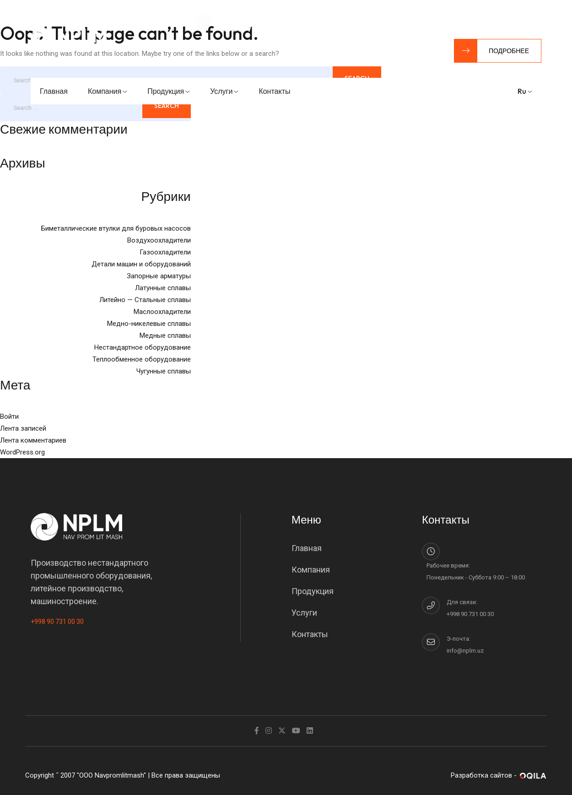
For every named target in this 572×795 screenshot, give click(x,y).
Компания (107, 91)
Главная (54, 91)
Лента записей (23, 428)
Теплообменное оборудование (141, 359)
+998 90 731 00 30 (57, 621)
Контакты (274, 91)
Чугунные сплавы (163, 371)
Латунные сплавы (163, 288)
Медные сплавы (165, 335)
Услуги (224, 91)
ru (525, 91)
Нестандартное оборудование (142, 347)
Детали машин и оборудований (141, 264)
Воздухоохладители (159, 240)
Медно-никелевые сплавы (149, 323)
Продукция (168, 91)
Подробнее (491, 50)
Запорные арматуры (159, 276)
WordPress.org (22, 452)
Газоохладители (165, 252)
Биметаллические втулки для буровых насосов (116, 228)
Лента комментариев (33, 440)
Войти (9, 416)
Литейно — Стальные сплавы (145, 300)
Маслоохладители (162, 312)
